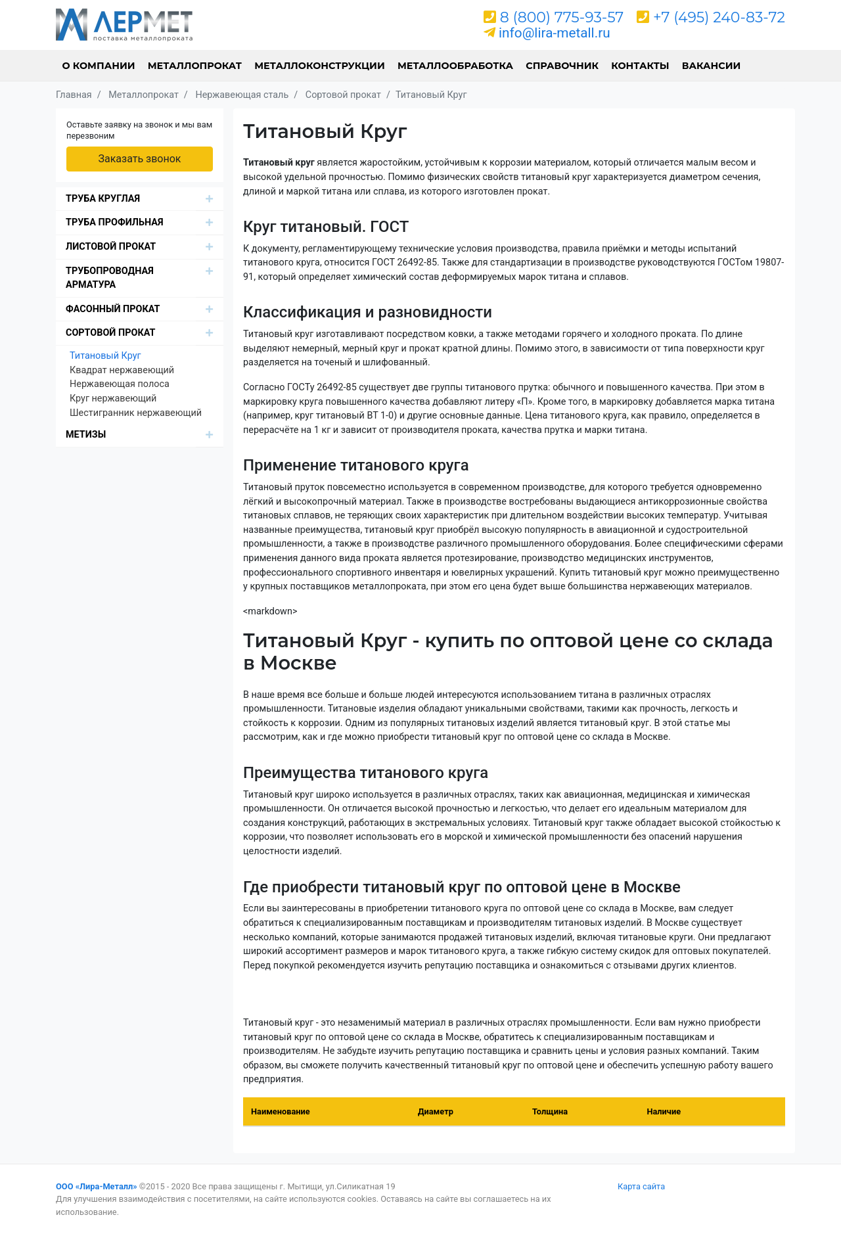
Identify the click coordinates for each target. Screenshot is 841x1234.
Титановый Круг (105, 355)
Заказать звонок (139, 158)
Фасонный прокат (113, 309)
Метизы (86, 434)
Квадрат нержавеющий (122, 370)
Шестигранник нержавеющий (136, 413)
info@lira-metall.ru (554, 33)
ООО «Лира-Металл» (96, 1186)
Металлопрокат (195, 66)
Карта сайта (641, 1186)
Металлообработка (455, 66)
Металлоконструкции (319, 66)
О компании (98, 66)
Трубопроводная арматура (110, 278)
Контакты (640, 66)
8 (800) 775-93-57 (562, 17)
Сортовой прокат (110, 332)
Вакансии (711, 66)
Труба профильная (115, 222)
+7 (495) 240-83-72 (719, 17)
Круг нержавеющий (113, 398)
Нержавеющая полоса (120, 384)
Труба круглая (103, 198)
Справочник (562, 66)
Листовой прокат (111, 246)
